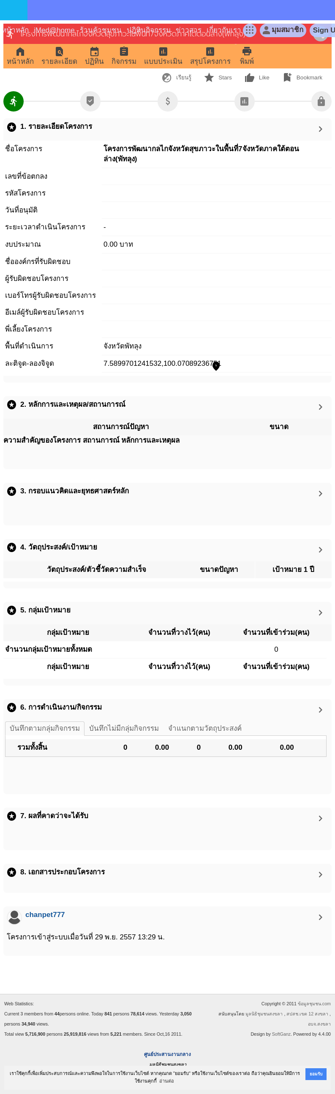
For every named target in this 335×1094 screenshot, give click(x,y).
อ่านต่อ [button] (166, 1080)
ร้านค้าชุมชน (101, 30)
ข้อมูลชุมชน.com (314, 1003)
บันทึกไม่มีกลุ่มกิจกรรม (124, 728)
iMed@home (54, 30)
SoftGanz (281, 1034)
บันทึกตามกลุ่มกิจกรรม (45, 728)
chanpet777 (45, 915)
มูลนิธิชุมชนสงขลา (264, 1013)
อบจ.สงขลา (319, 1023)
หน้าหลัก (15, 30)
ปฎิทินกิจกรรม (149, 30)
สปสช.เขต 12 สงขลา (307, 1013)
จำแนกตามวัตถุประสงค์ (205, 728)
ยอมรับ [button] (316, 1074)
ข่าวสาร (189, 30)
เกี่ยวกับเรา (224, 30)
